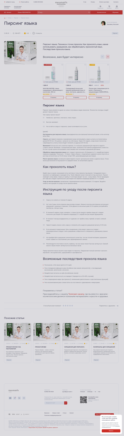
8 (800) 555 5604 (38, 2)
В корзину (53, 97)
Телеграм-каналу (76, 294)
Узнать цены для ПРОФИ (51, 82)
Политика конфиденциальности (52, 415)
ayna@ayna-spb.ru (67, 391)
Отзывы (93, 2)
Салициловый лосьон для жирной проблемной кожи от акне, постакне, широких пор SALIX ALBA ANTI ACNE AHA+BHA (75, 92)
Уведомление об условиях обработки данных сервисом (43, 427)
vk (95, 391)
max (99, 391)
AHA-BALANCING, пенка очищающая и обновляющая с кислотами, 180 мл (53, 90)
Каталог (7, 12)
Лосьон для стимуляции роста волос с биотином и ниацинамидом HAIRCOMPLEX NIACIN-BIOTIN (99, 91)
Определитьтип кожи (7, 7)
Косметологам (101, 12)
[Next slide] (108, 57)
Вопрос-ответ (56, 413)
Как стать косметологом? (104, 414)
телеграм (82, 391)
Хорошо (111, 431)
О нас (84, 2)
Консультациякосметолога (17, 7)
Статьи (64, 413)
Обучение (115, 12)
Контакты (116, 2)
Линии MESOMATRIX (24, 12)
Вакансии (46, 413)
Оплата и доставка (104, 2)
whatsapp (89, 391)
